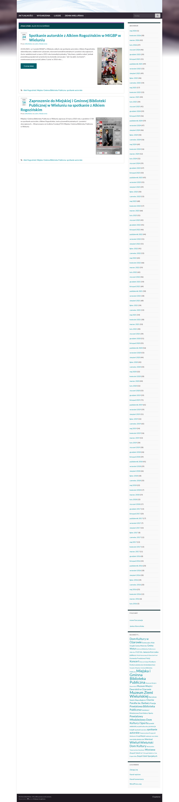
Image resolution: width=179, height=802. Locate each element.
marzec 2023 (134, 211)
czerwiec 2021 (135, 310)
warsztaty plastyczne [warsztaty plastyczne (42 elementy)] (137, 739)
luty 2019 (133, 443)
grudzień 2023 (135, 168)
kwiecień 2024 (135, 149)
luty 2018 (133, 499)
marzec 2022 (134, 267)
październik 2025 (136, 64)
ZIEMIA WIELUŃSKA (74, 15)
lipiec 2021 (134, 305)
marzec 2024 (134, 154)
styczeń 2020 (135, 390)
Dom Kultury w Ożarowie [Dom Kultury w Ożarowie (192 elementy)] (139, 640)
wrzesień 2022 (135, 239)
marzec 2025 (134, 97)
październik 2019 (136, 405)
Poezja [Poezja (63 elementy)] (153, 703)
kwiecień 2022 (135, 263)
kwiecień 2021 (135, 319)
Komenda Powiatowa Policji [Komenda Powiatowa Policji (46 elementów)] (140, 658)
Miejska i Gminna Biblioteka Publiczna (51, 90)
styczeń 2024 (135, 163)
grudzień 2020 (135, 338)
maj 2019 (133, 428)
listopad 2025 (135, 59)
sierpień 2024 (135, 130)
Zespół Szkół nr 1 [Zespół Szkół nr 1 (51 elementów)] (137, 753)
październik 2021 (136, 291)
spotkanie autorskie (74, 90)
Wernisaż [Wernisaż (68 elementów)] (149, 739)
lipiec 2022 (134, 248)
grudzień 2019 (135, 395)
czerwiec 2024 (135, 140)
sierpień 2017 (135, 528)
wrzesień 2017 (135, 523)
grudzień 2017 (135, 509)
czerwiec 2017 (135, 537)
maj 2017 (133, 542)
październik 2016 (136, 566)
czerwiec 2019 (135, 424)
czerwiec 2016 (135, 585)
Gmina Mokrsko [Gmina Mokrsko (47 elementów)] (141, 646)
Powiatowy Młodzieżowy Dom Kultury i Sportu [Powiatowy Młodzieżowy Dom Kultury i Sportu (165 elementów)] (141, 720)
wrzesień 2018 (135, 466)
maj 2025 (133, 87)
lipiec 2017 (134, 533)
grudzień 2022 (135, 225)
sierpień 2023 (135, 187)
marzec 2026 (134, 40)
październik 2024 (136, 121)
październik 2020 (136, 348)
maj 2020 (133, 372)
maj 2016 (133, 589)
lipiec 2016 (134, 580)
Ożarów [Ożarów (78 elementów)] (150, 700)
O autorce (156, 797)
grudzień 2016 (135, 556)
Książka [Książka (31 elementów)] (132, 668)
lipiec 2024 (134, 135)
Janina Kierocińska (137, 626)
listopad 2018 (135, 457)
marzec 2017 (134, 551)
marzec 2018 (134, 495)
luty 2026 (133, 45)
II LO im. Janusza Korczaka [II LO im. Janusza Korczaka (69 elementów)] (146, 652)
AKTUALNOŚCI (26, 15)
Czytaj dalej (29, 66)
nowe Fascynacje (136, 620)
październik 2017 (136, 518)
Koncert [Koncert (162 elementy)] (134, 661)
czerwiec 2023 (135, 196)
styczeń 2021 (135, 334)
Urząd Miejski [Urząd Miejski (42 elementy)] (140, 736)
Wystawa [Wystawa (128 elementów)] (150, 749)
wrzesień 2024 (135, 125)
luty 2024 (133, 158)
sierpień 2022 (135, 244)
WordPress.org (135, 784)
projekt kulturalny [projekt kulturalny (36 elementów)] (142, 726)
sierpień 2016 (135, 575)
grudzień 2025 (135, 54)
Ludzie (36, 44)
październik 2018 (136, 461)
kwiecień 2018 (135, 490)
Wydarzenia (43, 44)
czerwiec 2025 (135, 83)
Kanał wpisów (135, 774)
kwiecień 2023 (135, 206)
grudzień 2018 (135, 452)
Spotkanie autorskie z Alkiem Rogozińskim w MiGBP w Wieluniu (75, 37)
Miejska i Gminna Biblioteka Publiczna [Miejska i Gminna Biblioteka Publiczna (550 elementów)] (140, 676)
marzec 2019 (134, 438)
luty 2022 (133, 272)
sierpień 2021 (135, 301)
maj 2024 (133, 144)
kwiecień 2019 (135, 433)
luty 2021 (133, 329)
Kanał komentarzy (137, 779)
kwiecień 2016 (135, 594)
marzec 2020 (134, 381)
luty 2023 (133, 215)
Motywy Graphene (39, 799)
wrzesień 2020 (135, 353)
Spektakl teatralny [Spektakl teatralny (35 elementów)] (141, 730)
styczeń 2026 (135, 50)
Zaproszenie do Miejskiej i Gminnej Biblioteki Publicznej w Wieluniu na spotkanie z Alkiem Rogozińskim (63, 105)
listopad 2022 (135, 230)
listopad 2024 (135, 116)
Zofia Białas (28, 44)
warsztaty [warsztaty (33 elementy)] (155, 736)
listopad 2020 (135, 343)
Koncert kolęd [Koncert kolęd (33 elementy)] (144, 662)
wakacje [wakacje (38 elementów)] (148, 736)
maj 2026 (133, 31)
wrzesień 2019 (135, 409)
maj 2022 (133, 258)
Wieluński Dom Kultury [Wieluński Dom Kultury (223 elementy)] (141, 744)
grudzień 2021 (135, 282)
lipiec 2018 (134, 476)
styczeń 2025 (135, 106)
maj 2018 (133, 485)
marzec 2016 (134, 599)
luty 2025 (133, 102)
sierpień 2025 (135, 73)
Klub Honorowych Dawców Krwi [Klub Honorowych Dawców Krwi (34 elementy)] (147, 655)
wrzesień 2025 (135, 69)
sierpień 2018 (135, 471)
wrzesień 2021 (135, 296)
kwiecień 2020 (135, 376)
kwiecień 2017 (135, 547)
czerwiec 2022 (135, 253)
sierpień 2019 (135, 414)
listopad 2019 (135, 400)
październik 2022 (136, 234)
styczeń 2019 (135, 447)
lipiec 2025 (134, 78)
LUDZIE (57, 15)
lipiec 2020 (134, 362)
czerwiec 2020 (135, 367)
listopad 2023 (135, 173)
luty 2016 (133, 604)
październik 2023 (136, 177)
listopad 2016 (135, 561)
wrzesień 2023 (135, 182)
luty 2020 (133, 386)
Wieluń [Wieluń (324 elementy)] (135, 742)
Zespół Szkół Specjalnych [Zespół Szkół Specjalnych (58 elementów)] (147, 756)
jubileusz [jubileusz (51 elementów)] (133, 655)
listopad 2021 (135, 286)
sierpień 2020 (135, 357)
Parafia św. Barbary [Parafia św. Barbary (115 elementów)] (140, 703)
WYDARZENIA (43, 15)
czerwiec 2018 (135, 480)
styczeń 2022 (135, 277)
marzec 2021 (134, 324)
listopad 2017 (135, 514)
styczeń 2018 (135, 504)
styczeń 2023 (135, 220)
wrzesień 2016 (135, 570)
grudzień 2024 (135, 111)
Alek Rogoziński (29, 90)
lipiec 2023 (134, 192)
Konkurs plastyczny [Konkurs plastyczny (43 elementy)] (136, 665)
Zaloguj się (134, 770)
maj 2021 (133, 315)
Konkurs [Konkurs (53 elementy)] (152, 662)
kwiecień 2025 (135, 92)
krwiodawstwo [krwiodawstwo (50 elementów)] (149, 665)
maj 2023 (133, 201)
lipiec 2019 (134, 419)
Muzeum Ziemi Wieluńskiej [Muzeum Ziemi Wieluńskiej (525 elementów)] (141, 694)
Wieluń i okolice (89, 2)
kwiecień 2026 (135, 35)
